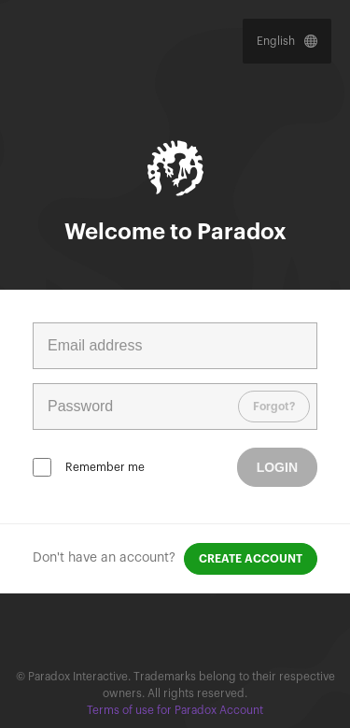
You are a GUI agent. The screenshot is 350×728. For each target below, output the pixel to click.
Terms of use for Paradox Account (175, 710)
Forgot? (274, 406)
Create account (250, 558)
